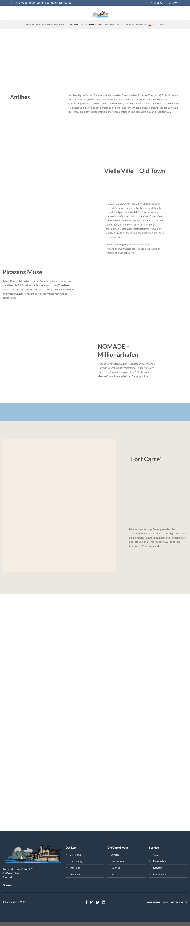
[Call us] (161, 3)
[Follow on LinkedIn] (103, 903)
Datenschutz (160, 861)
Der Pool (75, 867)
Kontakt (141, 24)
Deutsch (173, 2)
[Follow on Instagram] (155, 3)
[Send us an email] (158, 3)
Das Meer (75, 874)
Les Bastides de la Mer (39, 24)
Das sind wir (160, 874)
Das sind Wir (114, 24)
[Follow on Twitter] (98, 903)
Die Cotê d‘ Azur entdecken (86, 24)
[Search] (11, 2)
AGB (155, 854)
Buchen (129, 24)
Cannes (115, 867)
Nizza (114, 874)
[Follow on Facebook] (152, 3)
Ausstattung (76, 861)
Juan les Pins (117, 861)
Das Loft (60, 24)
